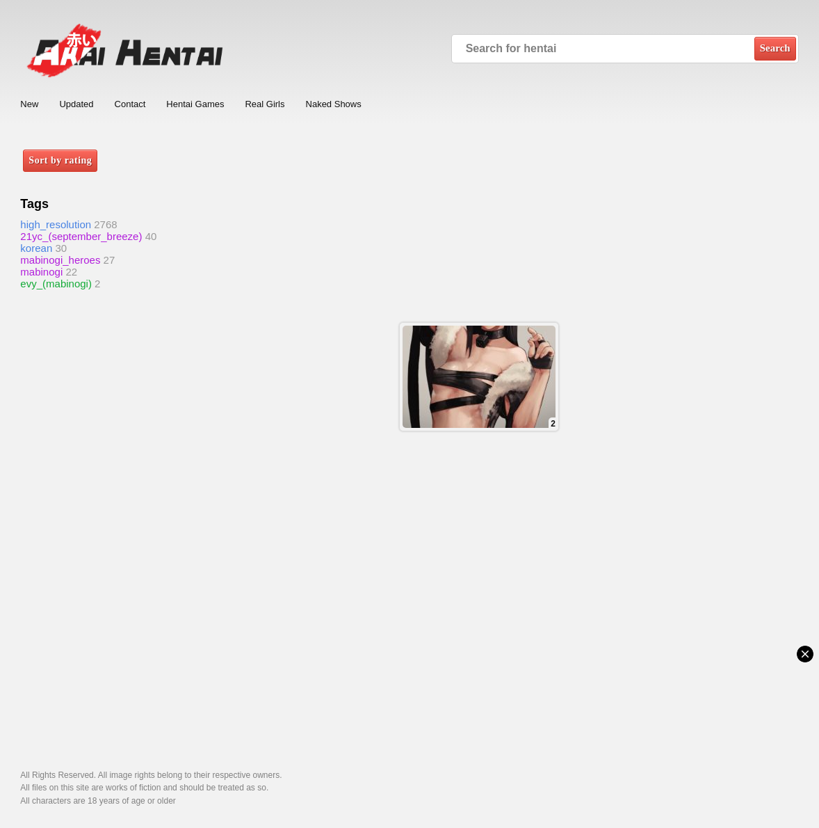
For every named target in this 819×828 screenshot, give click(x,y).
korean (36, 248)
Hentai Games (195, 104)
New (29, 104)
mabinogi (41, 272)
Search (775, 48)
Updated (76, 104)
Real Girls (264, 104)
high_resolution (55, 224)
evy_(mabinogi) (56, 283)
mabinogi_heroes (60, 260)
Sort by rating (60, 160)
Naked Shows (334, 104)
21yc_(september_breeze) (81, 236)
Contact (130, 104)
